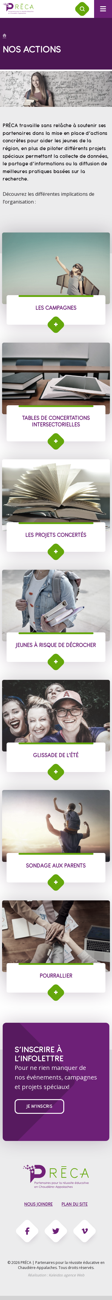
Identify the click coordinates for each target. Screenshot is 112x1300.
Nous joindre (38, 1204)
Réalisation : (56, 1275)
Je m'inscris (40, 1106)
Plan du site (75, 1204)
